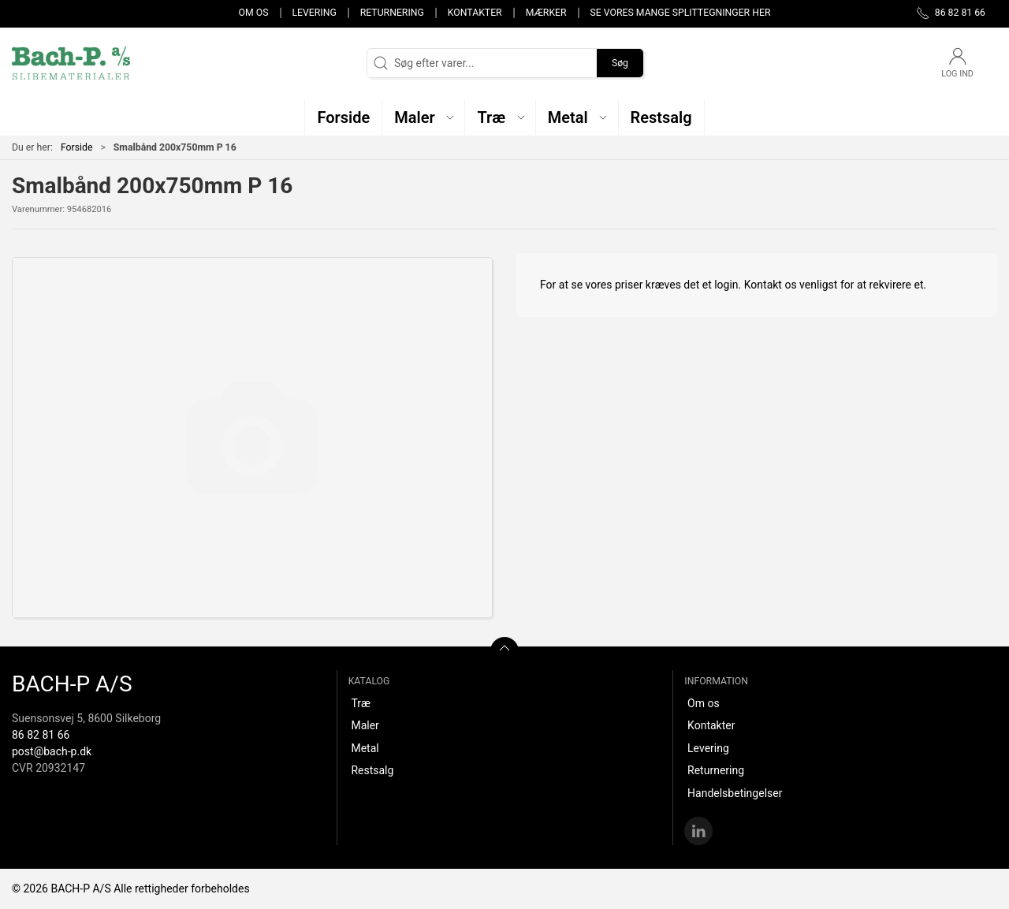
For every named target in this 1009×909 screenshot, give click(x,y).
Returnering (392, 12)
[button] (423, 117)
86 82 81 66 (40, 734)
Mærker (546, 12)
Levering (314, 12)
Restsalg (372, 770)
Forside (77, 147)
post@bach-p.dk (51, 751)
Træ (360, 703)
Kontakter (475, 12)
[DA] (71, 63)
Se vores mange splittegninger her (680, 12)
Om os (254, 12)
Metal (364, 748)
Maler (364, 725)
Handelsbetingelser (734, 793)
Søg (620, 63)
